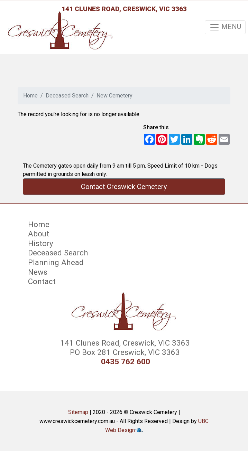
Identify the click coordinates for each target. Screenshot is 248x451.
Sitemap (78, 412)
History (40, 243)
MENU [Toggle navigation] (225, 27)
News (37, 271)
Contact (42, 281)
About (38, 233)
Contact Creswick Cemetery (124, 186)
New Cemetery (114, 95)
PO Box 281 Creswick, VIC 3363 (124, 352)
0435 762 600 (125, 361)
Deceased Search (67, 95)
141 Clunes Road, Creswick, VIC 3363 (124, 9)
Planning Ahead (56, 262)
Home (30, 95)
